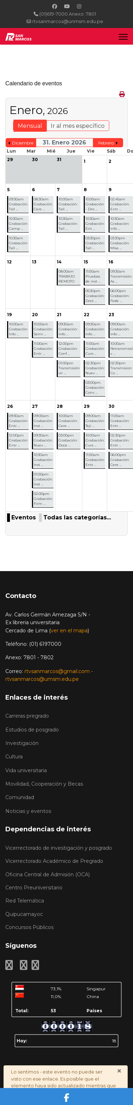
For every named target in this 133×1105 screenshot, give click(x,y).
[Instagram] (79, 6)
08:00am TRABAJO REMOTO (67, 276)
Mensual (30, 126)
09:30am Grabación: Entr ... (18, 421)
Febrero (106, 143)
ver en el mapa (69, 630)
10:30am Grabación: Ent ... (95, 223)
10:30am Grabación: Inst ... (43, 459)
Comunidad (19, 797)
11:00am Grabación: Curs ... (95, 348)
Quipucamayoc (24, 914)
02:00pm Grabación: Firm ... (43, 498)
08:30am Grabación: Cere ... (43, 204)
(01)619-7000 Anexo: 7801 (67, 14)
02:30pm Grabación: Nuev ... (95, 368)
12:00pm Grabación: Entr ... (18, 440)
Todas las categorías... (77, 517)
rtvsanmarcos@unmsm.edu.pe (67, 21)
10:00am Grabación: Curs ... (95, 440)
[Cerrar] (119, 1071)
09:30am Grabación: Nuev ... (43, 440)
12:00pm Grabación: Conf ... (68, 348)
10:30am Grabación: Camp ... (18, 223)
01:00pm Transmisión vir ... (69, 368)
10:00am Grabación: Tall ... (68, 204)
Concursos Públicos (29, 927)
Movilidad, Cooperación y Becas (44, 784)
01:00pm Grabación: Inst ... (43, 479)
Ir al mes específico (78, 126)
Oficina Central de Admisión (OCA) (47, 874)
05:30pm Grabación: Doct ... (95, 296)
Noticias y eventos (28, 811)
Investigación (22, 743)
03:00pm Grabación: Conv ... (95, 387)
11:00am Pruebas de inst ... (92, 276)
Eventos (23, 517)
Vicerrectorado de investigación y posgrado (58, 848)
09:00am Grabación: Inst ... (43, 421)
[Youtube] (67, 6)
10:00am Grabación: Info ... (18, 329)
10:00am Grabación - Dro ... (94, 204)
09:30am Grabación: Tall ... (18, 204)
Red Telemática (24, 901)
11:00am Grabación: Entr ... (43, 348)
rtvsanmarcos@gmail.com (57, 671)
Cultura (14, 756)
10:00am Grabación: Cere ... (68, 421)
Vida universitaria (26, 770)
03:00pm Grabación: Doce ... (68, 440)
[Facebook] (54, 6)
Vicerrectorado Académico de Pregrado (54, 861)
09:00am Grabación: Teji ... (95, 421)
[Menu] (123, 36)
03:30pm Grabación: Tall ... (95, 243)
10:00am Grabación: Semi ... (43, 329)
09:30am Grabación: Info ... (68, 329)
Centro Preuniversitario (33, 887)
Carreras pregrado (27, 716)
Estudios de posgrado (32, 730)
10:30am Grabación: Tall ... (18, 243)
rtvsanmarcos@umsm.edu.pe (42, 679)
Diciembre (22, 143)
